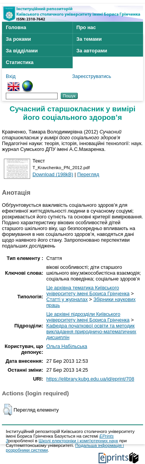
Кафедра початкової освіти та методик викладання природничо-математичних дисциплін (91, 331)
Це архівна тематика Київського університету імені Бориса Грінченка (88, 290)
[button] (7, 410)
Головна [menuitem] (16, 27)
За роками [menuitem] (18, 39)
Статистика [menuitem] (20, 62)
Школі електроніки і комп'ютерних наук (78, 440)
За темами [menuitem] (89, 39)
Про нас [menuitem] (86, 27)
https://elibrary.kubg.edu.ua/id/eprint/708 (90, 379)
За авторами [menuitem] (92, 51)
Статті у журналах (67, 299)
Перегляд (88, 174)
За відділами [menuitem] (22, 51)
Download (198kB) (52, 174)
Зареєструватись (91, 76)
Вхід (10, 76)
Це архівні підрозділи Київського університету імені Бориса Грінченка (88, 317)
